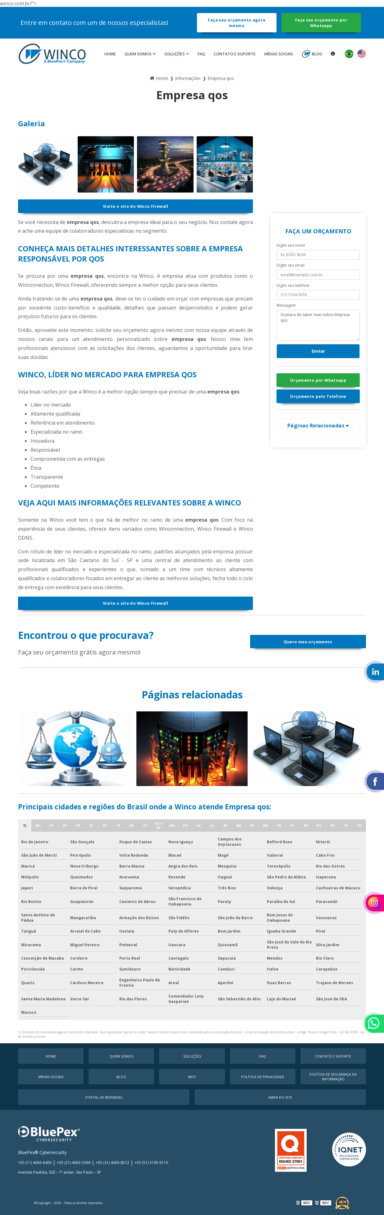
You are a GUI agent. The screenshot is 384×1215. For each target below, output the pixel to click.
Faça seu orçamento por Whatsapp (321, 22)
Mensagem (286, 305)
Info (192, 1076)
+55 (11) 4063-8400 (35, 1162)
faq (201, 54)
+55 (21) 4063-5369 (73, 1162)
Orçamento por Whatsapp (318, 380)
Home (110, 54)
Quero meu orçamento (308, 642)
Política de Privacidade (262, 1076)
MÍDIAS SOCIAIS (278, 54)
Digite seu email (290, 265)
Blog (317, 54)
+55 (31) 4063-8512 (112, 1162)
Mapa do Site (280, 1097)
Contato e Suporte (235, 54)
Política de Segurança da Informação (333, 1076)
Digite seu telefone (293, 285)
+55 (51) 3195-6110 (151, 1162)
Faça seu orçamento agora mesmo (236, 22)
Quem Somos (138, 54)
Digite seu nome (291, 245)
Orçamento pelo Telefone (318, 396)
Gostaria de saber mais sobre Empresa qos (318, 325)
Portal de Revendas (103, 1097)
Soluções (174, 54)
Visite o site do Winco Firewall (135, 206)
